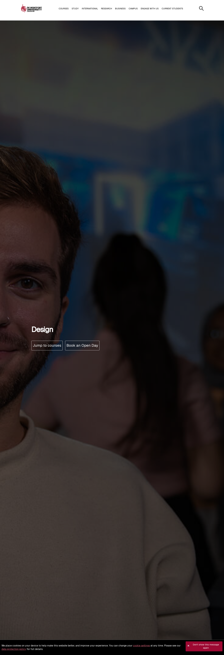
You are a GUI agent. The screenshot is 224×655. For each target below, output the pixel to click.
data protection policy (14, 649)
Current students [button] (172, 8)
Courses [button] (64, 8)
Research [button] (106, 8)
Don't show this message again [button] (206, 646)
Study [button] (75, 8)
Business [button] (120, 8)
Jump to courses (47, 345)
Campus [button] (133, 8)
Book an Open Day (82, 345)
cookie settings (141, 645)
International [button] (90, 8)
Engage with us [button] (150, 8)
